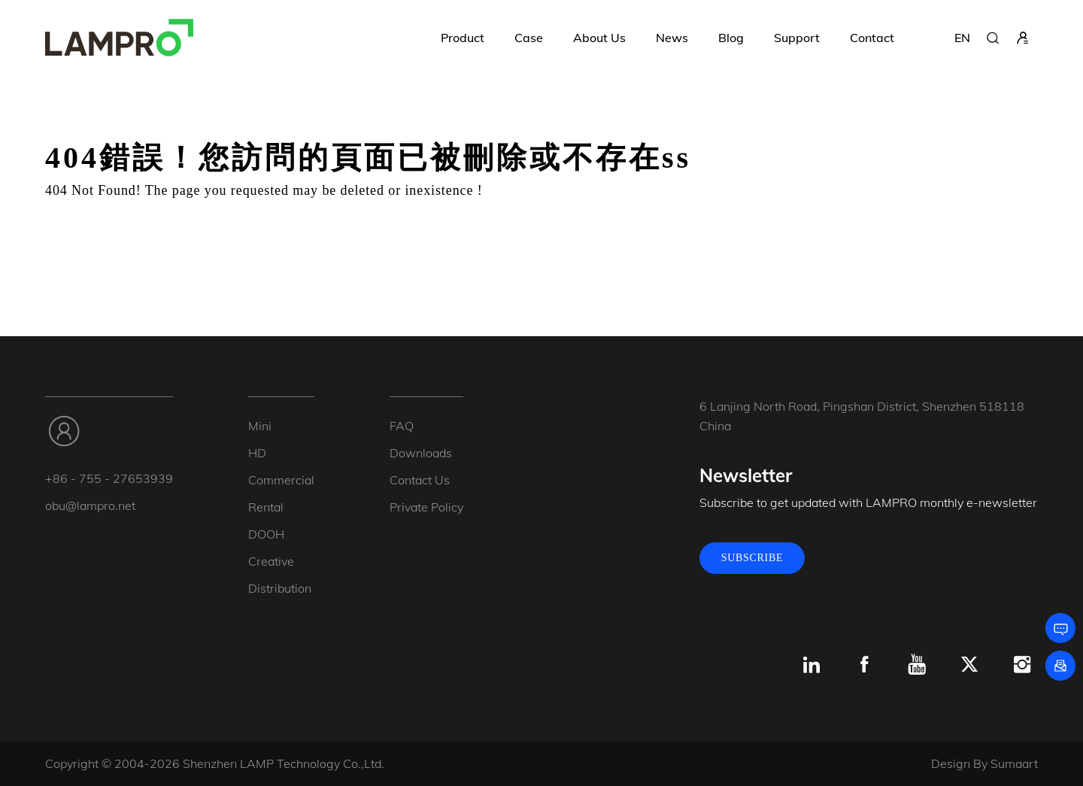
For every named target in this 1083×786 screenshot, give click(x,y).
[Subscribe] (1060, 666)
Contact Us (420, 479)
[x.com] (969, 665)
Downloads (421, 452)
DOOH (266, 534)
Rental (266, 506)
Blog (731, 37)
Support (797, 37)
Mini (260, 425)
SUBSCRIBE (752, 557)
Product (462, 37)
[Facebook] (864, 665)
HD (257, 452)
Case (528, 37)
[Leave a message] (1060, 628)
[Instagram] (1022, 665)
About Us (599, 37)
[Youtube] (917, 665)
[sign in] (1023, 38)
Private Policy (426, 506)
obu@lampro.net (90, 505)
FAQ (402, 425)
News (672, 37)
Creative (271, 561)
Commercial (281, 479)
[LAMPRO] (119, 37)
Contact (872, 37)
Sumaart (1014, 763)
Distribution (279, 588)
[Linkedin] (811, 665)
